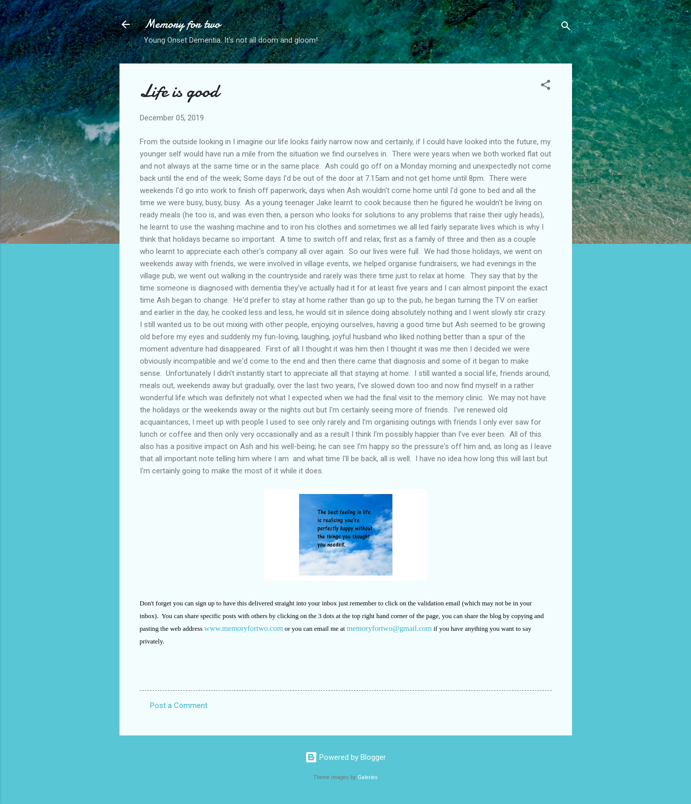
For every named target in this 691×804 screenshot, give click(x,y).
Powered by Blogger (345, 757)
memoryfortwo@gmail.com (389, 628)
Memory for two (182, 24)
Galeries (367, 777)
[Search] (566, 27)
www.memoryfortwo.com (243, 628)
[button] (545, 86)
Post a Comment (178, 705)
